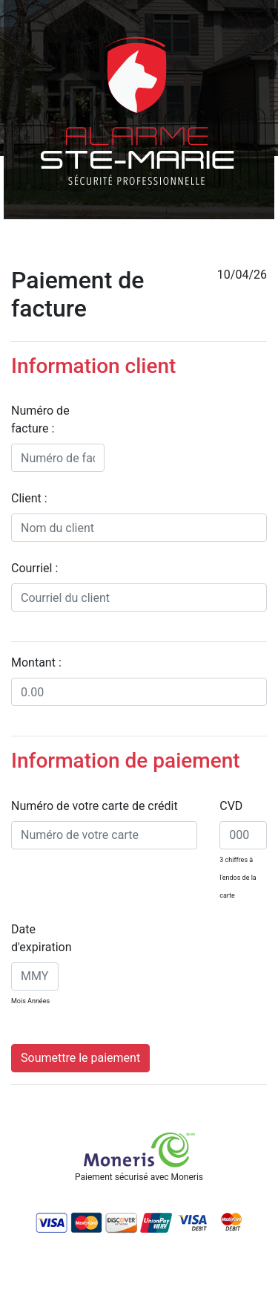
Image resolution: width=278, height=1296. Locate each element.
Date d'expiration (41, 938)
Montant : (36, 662)
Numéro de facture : (40, 419)
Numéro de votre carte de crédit (94, 806)
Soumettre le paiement (80, 1058)
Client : (29, 498)
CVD (230, 806)
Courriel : (34, 568)
